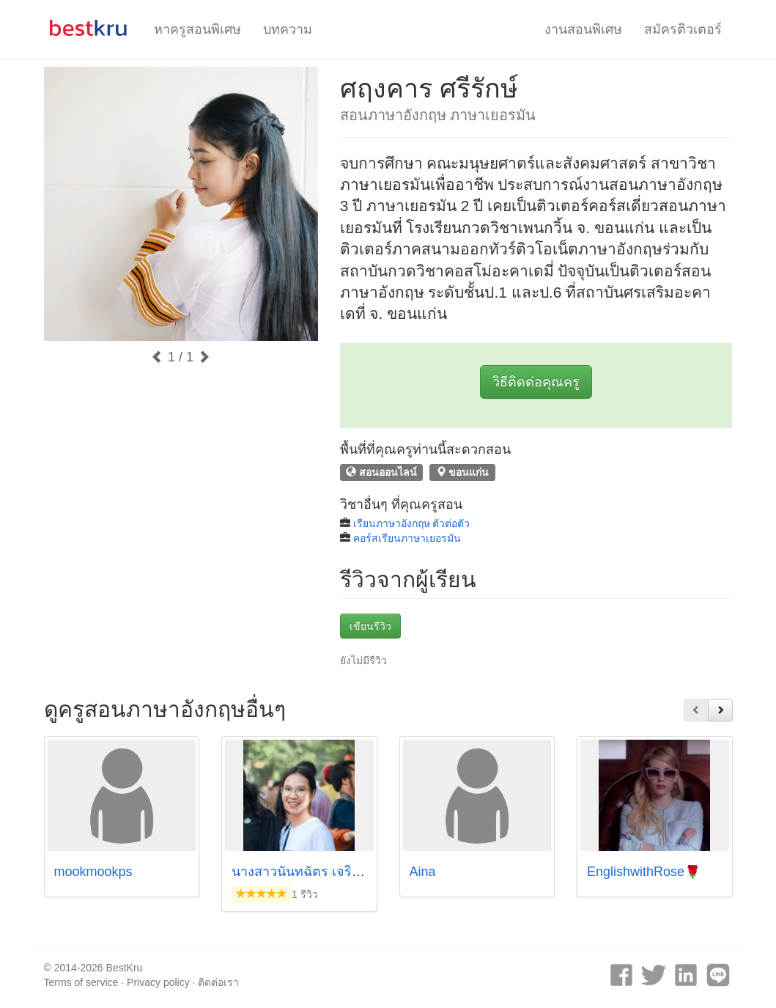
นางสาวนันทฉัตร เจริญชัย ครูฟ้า (324, 871)
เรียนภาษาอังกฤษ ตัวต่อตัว (411, 523)
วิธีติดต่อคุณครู (536, 382)
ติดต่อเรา (218, 982)
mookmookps (93, 871)
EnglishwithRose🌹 (644, 871)
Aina (423, 871)
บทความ (287, 29)
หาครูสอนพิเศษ (197, 29)
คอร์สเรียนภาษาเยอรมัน (407, 538)
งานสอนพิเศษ (583, 29)
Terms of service (81, 982)
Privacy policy (158, 982)
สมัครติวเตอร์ (683, 29)
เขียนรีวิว (370, 626)
